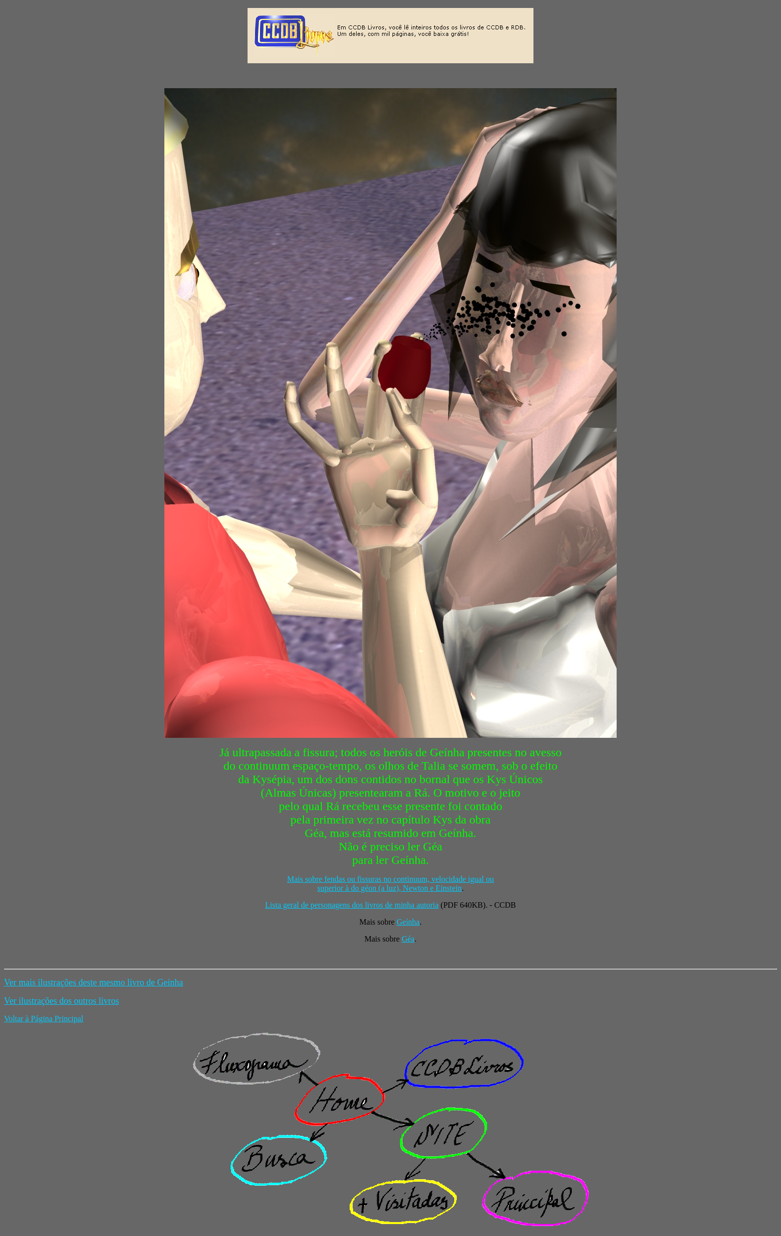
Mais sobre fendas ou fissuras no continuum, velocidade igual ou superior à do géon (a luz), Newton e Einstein (390, 883)
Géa (407, 939)
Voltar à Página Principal (43, 1018)
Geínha (407, 922)
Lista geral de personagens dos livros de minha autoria (351, 905)
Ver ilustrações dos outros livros (61, 1001)
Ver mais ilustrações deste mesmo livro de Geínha (93, 982)
